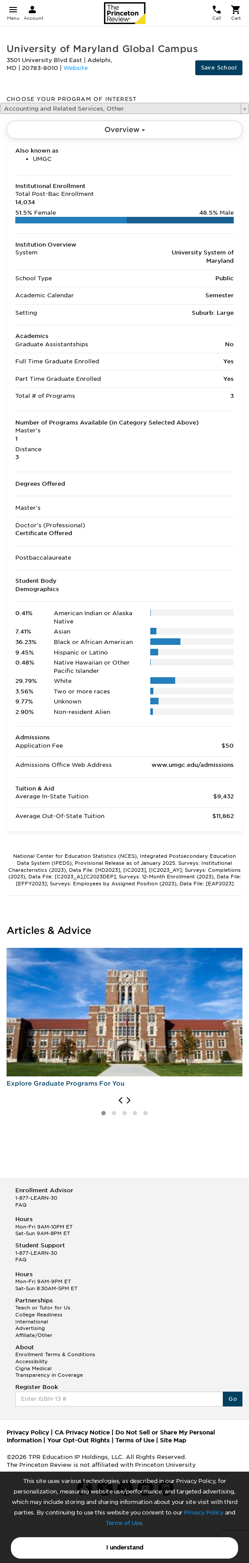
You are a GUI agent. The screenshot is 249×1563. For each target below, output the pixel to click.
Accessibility (31, 1361)
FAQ (21, 1205)
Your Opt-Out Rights (78, 1440)
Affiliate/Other (33, 1335)
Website (75, 68)
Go (232, 1399)
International (31, 1322)
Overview (124, 129)
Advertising (30, 1328)
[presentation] (120, 1100)
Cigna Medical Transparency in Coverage (49, 1372)
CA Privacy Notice (82, 1432)
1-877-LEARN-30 (36, 1198)
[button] (103, 1113)
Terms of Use (124, 1523)
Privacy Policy (203, 1512)
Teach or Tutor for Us (42, 1308)
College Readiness (38, 1315)
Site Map (173, 1440)
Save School (219, 67)
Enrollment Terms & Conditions (55, 1354)
